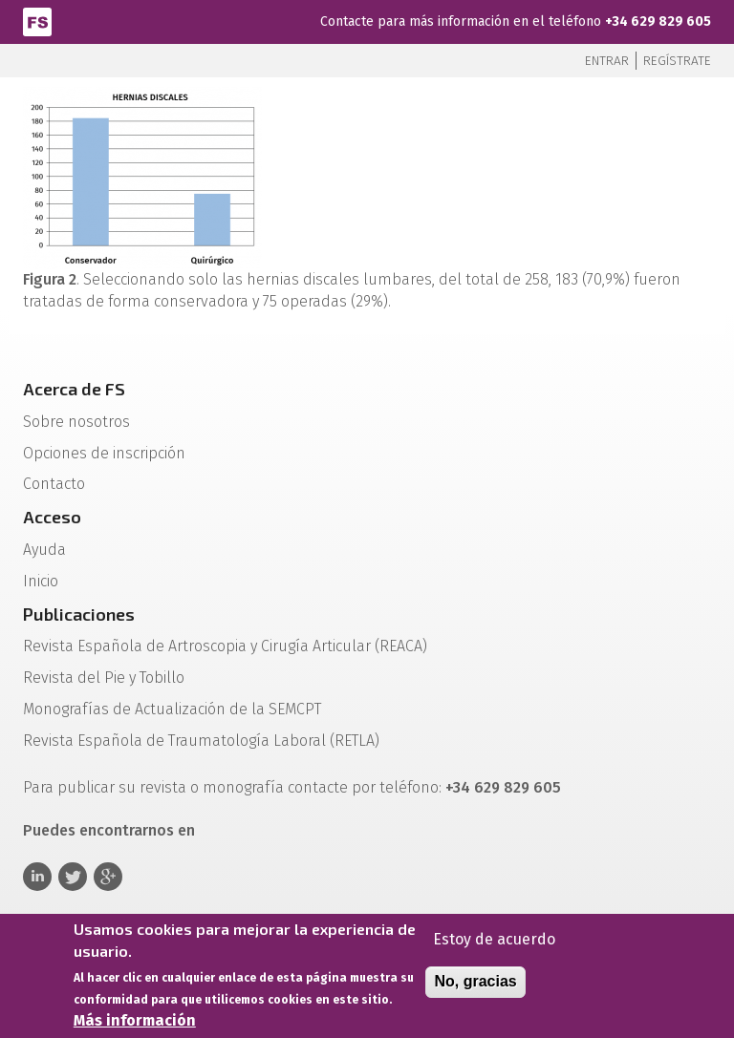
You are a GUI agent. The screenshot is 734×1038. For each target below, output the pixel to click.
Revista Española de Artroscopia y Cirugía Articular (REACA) (225, 646)
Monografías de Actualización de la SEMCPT (172, 709)
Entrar (607, 61)
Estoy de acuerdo (494, 946)
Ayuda (44, 549)
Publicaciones (79, 614)
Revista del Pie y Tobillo (103, 677)
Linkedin (37, 876)
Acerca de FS (74, 388)
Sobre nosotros (76, 422)
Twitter (72, 876)
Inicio (40, 581)
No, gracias (475, 988)
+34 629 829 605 (658, 21)
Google (108, 876)
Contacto (54, 484)
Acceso (52, 516)
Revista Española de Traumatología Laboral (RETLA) (201, 740)
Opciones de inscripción (104, 453)
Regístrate (677, 61)
